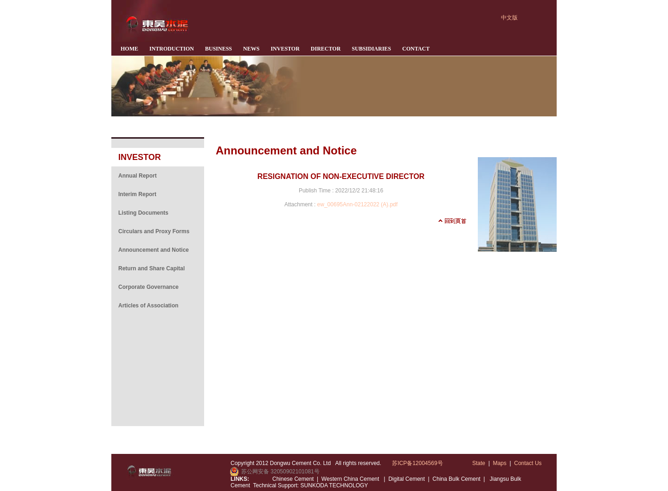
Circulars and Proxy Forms (153, 231)
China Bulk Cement (456, 479)
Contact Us (527, 463)
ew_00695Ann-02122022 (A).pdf (357, 204)
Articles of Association (148, 305)
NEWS (251, 48)
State (478, 463)
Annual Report (137, 175)
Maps (499, 463)
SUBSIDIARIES (371, 48)
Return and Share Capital (151, 268)
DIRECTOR (325, 48)
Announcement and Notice (153, 250)
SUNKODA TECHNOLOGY (333, 485)
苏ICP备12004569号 (417, 463)
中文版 (509, 17)
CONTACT (416, 48)
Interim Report (137, 194)
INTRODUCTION (171, 48)
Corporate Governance (148, 287)
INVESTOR (284, 48)
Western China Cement (351, 479)
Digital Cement (406, 479)
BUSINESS (218, 48)
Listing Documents (143, 213)
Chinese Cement (293, 479)
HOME (129, 48)
